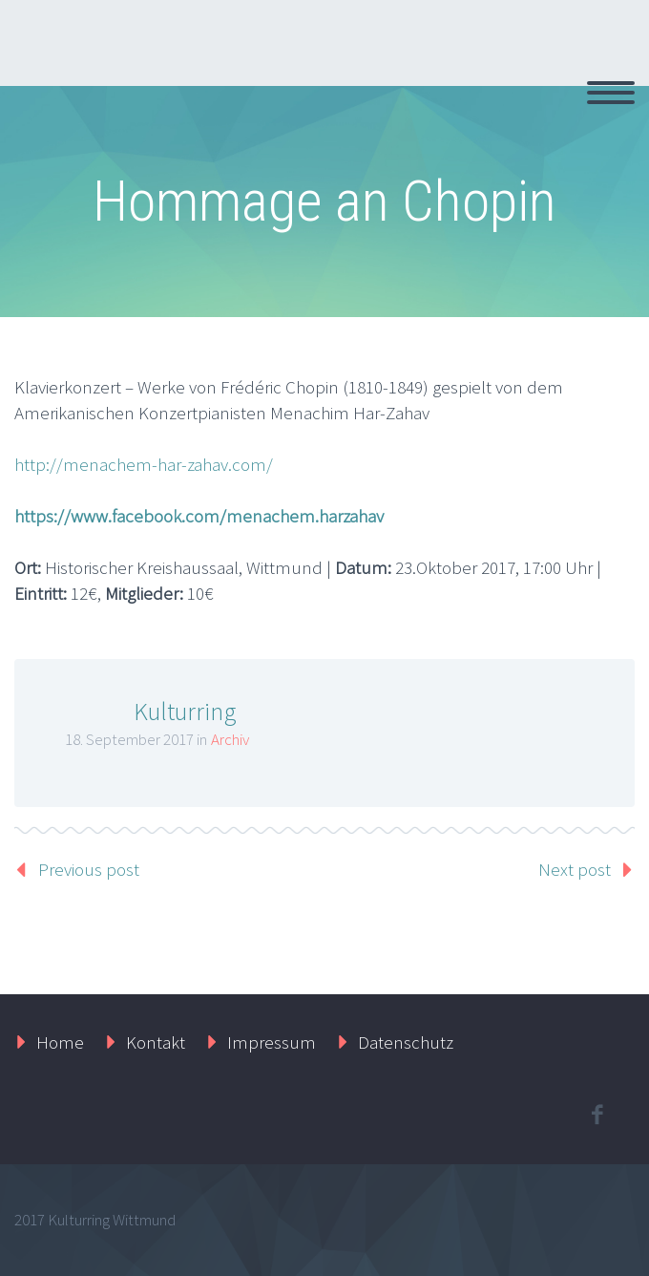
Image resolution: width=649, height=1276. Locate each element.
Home (60, 1042)
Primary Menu (611, 93)
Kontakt (155, 1042)
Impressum (271, 1042)
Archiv (230, 739)
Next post (574, 869)
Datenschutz (405, 1042)
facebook (596, 1114)
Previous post (88, 869)
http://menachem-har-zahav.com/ (143, 464)
